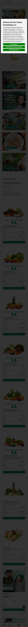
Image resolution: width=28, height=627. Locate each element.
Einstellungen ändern (14, 49)
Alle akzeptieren (14, 44)
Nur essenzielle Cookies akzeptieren (14, 47)
